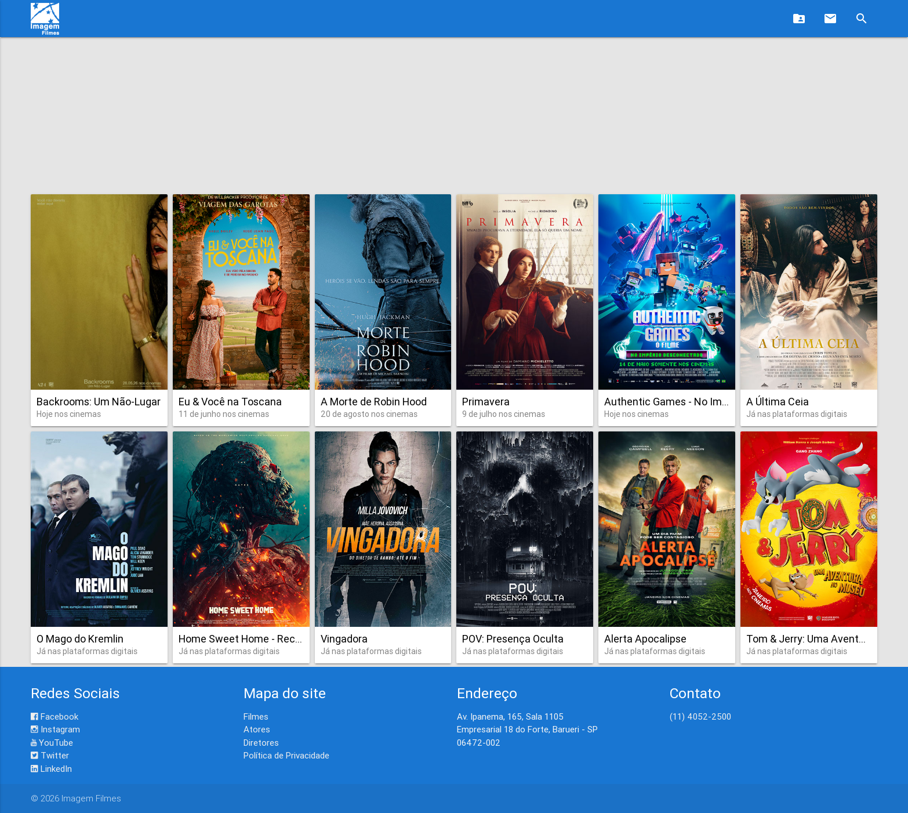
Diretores (261, 742)
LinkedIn (51, 768)
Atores (257, 729)
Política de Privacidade (286, 755)
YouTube (52, 742)
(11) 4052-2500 (700, 716)
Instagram (55, 729)
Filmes (256, 716)
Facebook (54, 716)
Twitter (50, 755)
